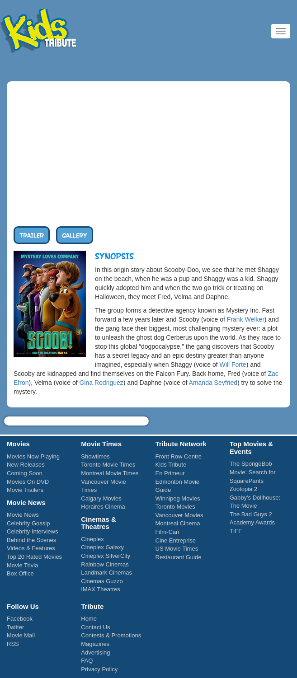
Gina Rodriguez (101, 382)
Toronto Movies (175, 506)
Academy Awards (252, 522)
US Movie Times (177, 548)
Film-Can (167, 531)
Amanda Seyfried (213, 382)
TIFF (236, 531)
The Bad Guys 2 (251, 514)
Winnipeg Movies (178, 498)
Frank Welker (245, 319)
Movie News (23, 514)
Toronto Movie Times (108, 464)
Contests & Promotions (111, 635)
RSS (13, 644)
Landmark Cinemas (106, 572)
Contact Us (95, 627)
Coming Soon (24, 473)
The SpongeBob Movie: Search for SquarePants (253, 472)
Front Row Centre (179, 456)
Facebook (20, 618)
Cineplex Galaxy (102, 547)
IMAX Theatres (100, 589)
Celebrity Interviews (32, 531)
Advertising (95, 652)
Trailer (31, 235)
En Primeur (170, 473)
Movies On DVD (28, 481)
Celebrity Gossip (28, 523)
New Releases (26, 464)
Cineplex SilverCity (105, 555)
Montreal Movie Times (109, 473)
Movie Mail (21, 635)
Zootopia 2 (243, 489)
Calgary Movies (101, 498)
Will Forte (233, 364)
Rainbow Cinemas (105, 564)
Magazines (95, 644)
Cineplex (92, 539)
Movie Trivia (22, 565)
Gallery (74, 235)
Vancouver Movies (179, 515)
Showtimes (95, 456)
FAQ (87, 660)
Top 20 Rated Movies (34, 556)
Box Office (20, 573)
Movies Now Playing (33, 456)
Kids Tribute (38, 31)
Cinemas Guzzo (102, 581)
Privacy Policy (99, 669)
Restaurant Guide (179, 557)
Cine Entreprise (176, 540)
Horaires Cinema (103, 506)
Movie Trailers (25, 489)
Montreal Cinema (178, 523)
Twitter (15, 627)
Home (89, 618)
